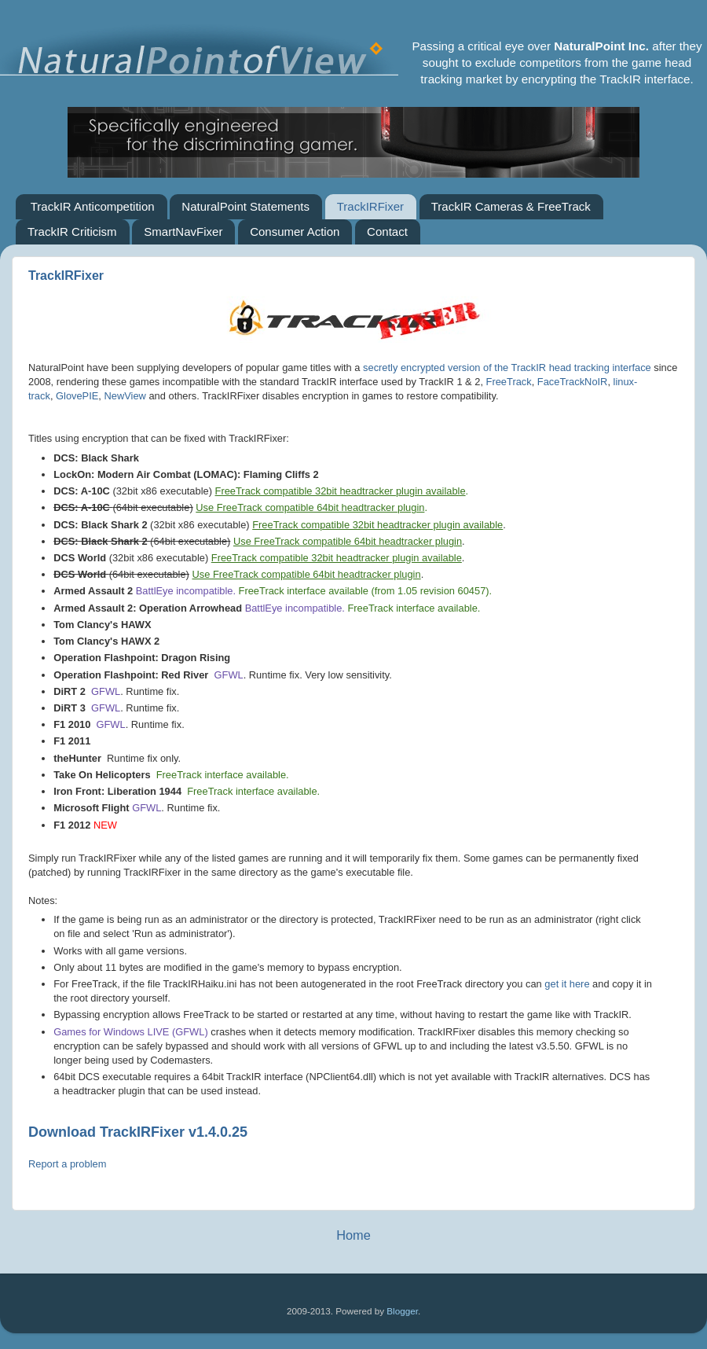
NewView (125, 396)
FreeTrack (509, 382)
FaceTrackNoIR (572, 382)
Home (353, 1235)
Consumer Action (294, 231)
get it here (566, 984)
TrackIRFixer (370, 206)
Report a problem (67, 1164)
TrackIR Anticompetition (93, 206)
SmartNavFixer (183, 231)
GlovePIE (77, 396)
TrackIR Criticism (72, 231)
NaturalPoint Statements (245, 206)
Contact (387, 231)
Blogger (402, 1311)
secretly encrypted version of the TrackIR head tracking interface (507, 367)
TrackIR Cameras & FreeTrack (511, 206)
